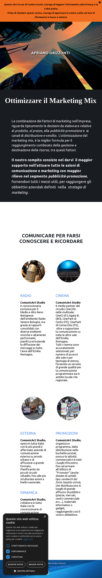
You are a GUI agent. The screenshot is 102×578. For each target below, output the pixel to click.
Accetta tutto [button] (15, 564)
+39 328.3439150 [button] (59, 573)
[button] (25, 570)
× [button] (45, 517)
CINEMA (62, 296)
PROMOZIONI (67, 433)
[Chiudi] (99, 2)
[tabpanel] (51, 157)
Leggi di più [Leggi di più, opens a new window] (28, 539)
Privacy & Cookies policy (59, 566)
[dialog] (25, 544)
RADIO (25, 296)
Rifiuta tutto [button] (36, 564)
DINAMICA (28, 493)
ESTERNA (28, 433)
